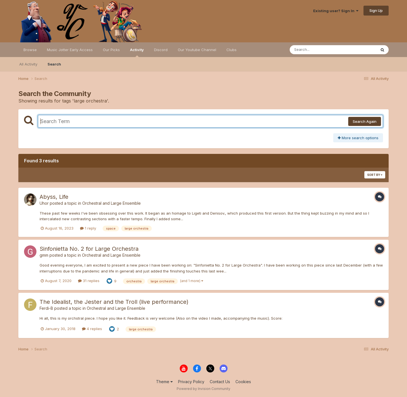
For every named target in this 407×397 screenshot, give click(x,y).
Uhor (44, 203)
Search (54, 64)
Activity (137, 52)
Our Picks (111, 49)
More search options (358, 138)
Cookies (243, 381)
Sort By (374, 174)
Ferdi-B (46, 308)
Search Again (364, 121)
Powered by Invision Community (203, 389)
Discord (161, 49)
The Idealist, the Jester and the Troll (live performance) (114, 301)
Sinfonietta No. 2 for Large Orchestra (89, 248)
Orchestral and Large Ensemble (111, 203)
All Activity (28, 64)
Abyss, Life (54, 196)
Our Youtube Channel (197, 49)
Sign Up (376, 10)
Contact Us (220, 381)
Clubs (231, 49)
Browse (30, 49)
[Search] (317, 49)
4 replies (92, 328)
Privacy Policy (191, 381)
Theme (164, 381)
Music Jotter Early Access (70, 49)
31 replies (88, 280)
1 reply (88, 228)
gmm (44, 255)
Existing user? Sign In (335, 10)
